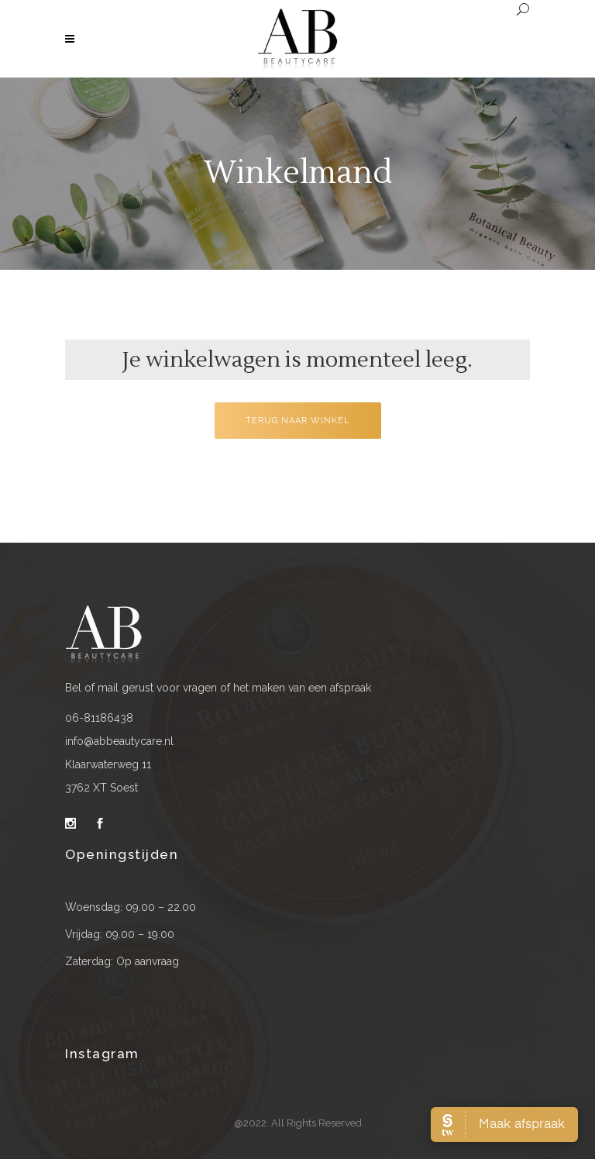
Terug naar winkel (298, 421)
